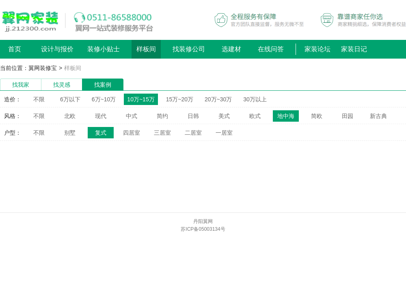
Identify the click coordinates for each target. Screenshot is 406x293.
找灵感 (61, 84)
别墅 (70, 132)
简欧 (316, 116)
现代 (100, 116)
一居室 (224, 132)
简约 (162, 116)
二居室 (193, 132)
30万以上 (255, 99)
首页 (14, 49)
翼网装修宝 (42, 68)
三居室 (162, 132)
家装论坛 (317, 49)
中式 (131, 116)
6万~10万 (104, 99)
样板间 (146, 49)
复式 (100, 132)
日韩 (193, 116)
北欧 (70, 116)
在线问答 (271, 49)
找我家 (20, 84)
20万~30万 (218, 99)
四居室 (131, 132)
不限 (39, 99)
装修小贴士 (103, 49)
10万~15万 (140, 99)
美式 (224, 116)
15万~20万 (179, 99)
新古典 (378, 116)
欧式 (255, 116)
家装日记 (354, 49)
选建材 (231, 49)
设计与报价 (57, 49)
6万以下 (70, 99)
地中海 (285, 116)
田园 (347, 116)
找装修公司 (189, 49)
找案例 (102, 84)
